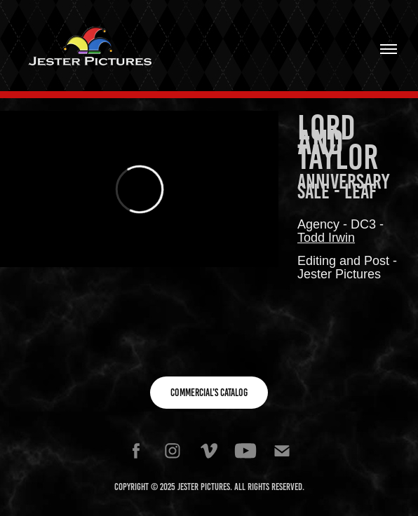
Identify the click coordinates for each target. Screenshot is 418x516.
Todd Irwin (326, 238)
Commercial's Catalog (209, 392)
